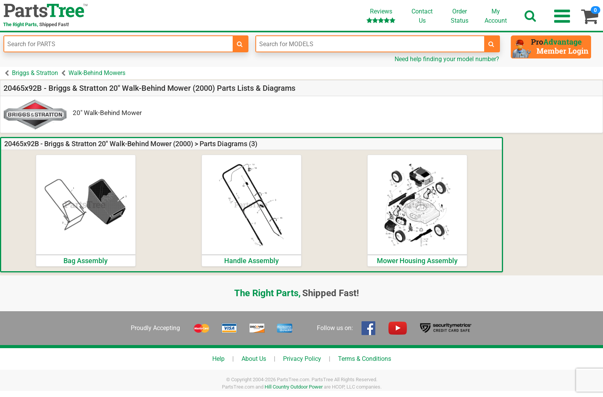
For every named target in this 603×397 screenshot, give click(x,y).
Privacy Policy (302, 358)
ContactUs (422, 16)
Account (496, 16)
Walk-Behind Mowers (96, 73)
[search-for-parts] (240, 44)
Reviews (380, 15)
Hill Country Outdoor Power (294, 387)
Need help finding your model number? (447, 59)
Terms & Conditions (364, 358)
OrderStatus (459, 16)
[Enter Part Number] (118, 44)
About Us (254, 358)
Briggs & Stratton (35, 73)
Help (218, 358)
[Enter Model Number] (370, 44)
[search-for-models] (491, 44)
